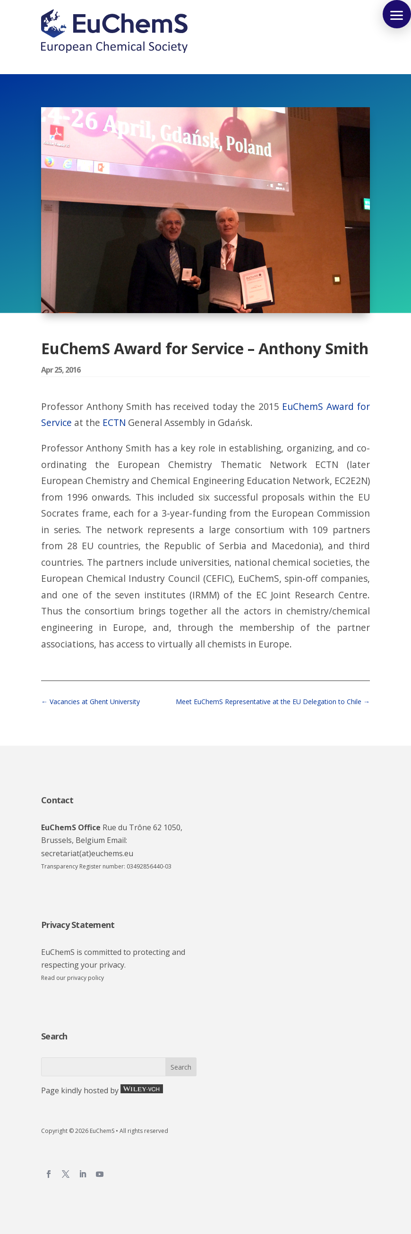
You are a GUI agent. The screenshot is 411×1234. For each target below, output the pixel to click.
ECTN (114, 422)
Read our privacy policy (72, 978)
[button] (397, 14)
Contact (57, 800)
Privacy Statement (77, 924)
